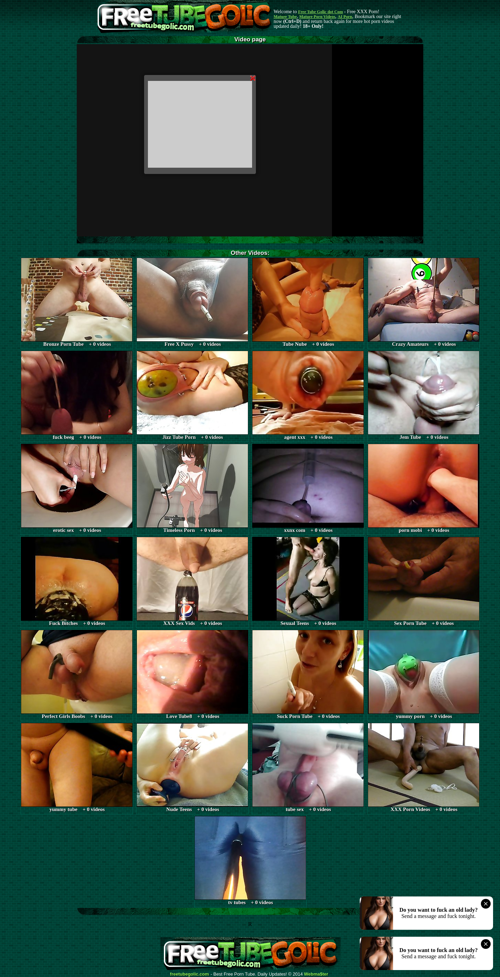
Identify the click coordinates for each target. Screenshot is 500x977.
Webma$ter (316, 974)
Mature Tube (285, 16)
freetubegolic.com (189, 974)
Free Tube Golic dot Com (320, 11)
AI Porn (345, 16)
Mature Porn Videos (317, 16)
